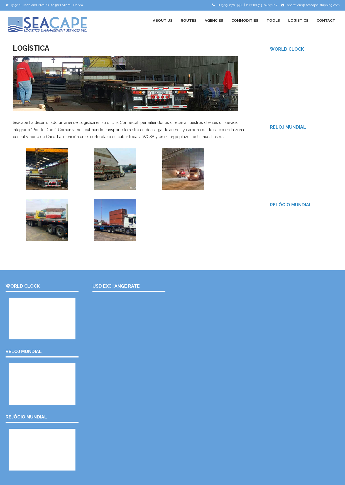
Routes (188, 20)
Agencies (214, 20)
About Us (162, 20)
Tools (273, 20)
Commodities (244, 20)
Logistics (298, 20)
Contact (326, 20)
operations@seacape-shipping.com (313, 5)
